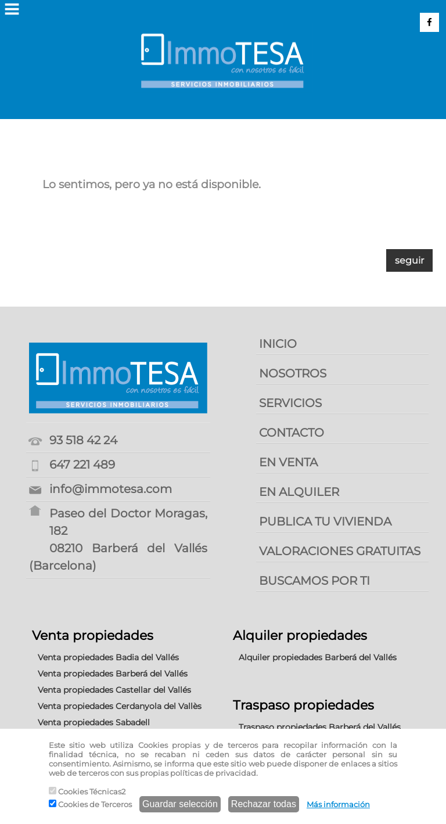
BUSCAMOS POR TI (314, 581)
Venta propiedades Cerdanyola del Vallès (120, 706)
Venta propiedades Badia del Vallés (108, 657)
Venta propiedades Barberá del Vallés (113, 673)
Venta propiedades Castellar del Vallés (114, 690)
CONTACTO (291, 433)
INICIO (278, 344)
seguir (409, 260)
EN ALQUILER (299, 492)
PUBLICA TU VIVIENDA (325, 521)
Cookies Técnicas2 (87, 791)
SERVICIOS (290, 403)
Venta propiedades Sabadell (94, 722)
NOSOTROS (292, 373)
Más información (338, 804)
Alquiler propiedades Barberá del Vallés (318, 657)
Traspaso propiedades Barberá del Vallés (320, 727)
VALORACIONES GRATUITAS (339, 551)
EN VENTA (288, 462)
